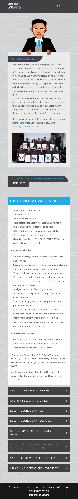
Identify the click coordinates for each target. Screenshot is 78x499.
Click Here (18, 182)
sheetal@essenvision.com (25, 126)
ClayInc (45, 494)
